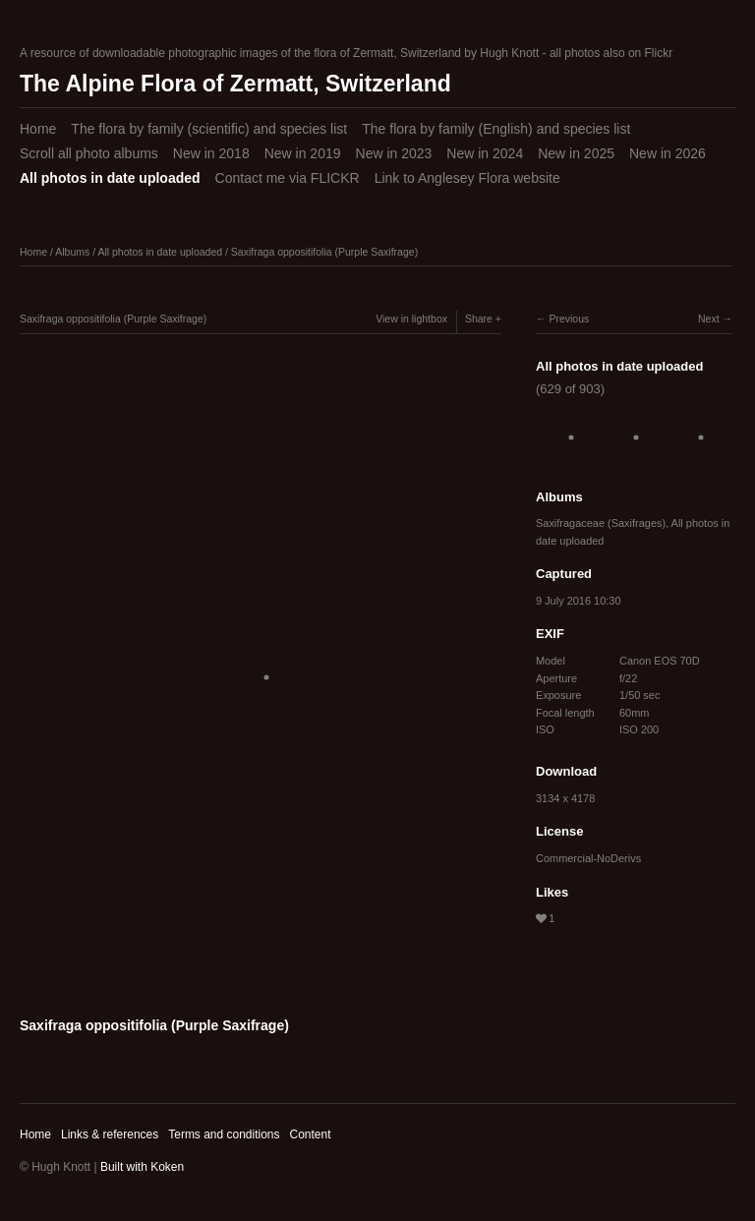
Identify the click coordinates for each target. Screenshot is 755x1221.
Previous (569, 318)
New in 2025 (576, 153)
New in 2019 (302, 153)
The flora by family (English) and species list (496, 129)
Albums (72, 252)
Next (709, 318)
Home (38, 129)
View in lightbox (411, 318)
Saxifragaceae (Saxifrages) (601, 523)
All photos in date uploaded (110, 178)
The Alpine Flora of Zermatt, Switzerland (235, 83)
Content (309, 1134)
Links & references (109, 1134)
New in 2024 (484, 153)
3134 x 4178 (565, 798)
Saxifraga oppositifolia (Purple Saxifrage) (324, 252)
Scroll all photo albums (89, 153)
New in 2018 (211, 153)
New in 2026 (667, 153)
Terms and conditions (223, 1134)
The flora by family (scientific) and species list (209, 129)
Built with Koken (142, 1167)
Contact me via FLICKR (287, 178)
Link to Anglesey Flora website (467, 178)
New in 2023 (394, 153)
